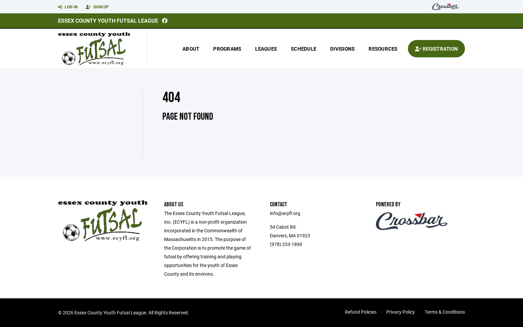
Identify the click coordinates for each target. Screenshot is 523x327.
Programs (227, 48)
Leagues (266, 48)
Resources (383, 48)
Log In (67, 7)
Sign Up (97, 7)
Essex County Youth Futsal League (108, 20)
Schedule (303, 48)
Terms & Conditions (445, 312)
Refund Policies (361, 312)
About (190, 48)
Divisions (342, 48)
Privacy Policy (400, 312)
